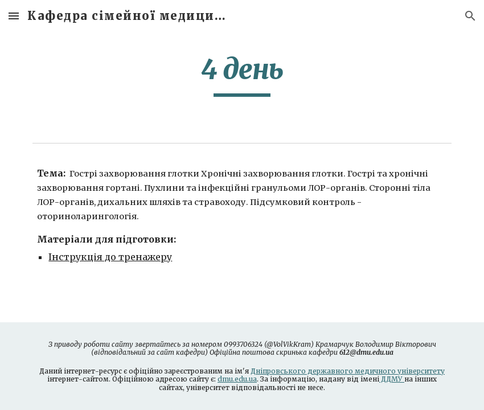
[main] (242, 74)
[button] (13, 15)
